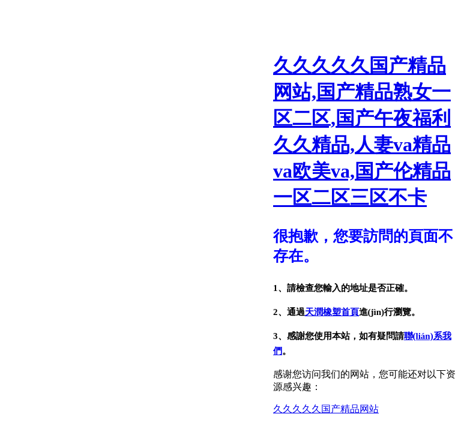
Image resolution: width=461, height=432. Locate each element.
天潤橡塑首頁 (332, 312)
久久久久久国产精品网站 (326, 409)
